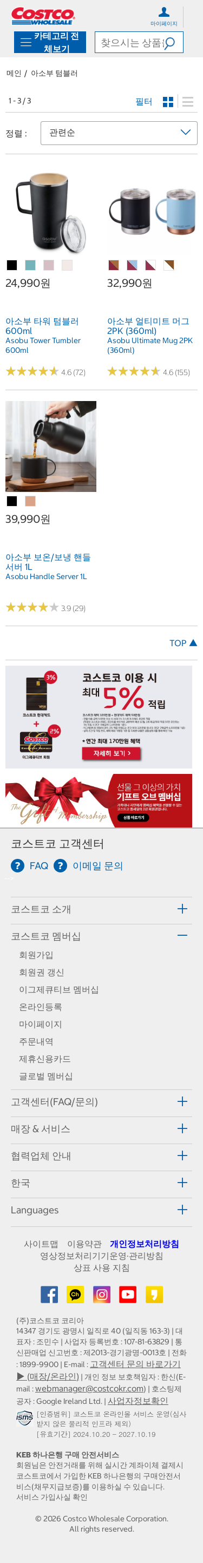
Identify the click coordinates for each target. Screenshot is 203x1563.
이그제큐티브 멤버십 (59, 989)
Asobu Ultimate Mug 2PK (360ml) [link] (150, 345)
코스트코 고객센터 (57, 843)
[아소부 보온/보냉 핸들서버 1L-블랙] (12, 502)
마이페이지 (40, 1024)
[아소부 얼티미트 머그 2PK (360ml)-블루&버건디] (133, 266)
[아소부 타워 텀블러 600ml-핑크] (49, 266)
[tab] (101, 909)
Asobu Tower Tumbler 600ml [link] (43, 345)
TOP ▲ (183, 643)
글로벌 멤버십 (46, 1076)
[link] (50, 250)
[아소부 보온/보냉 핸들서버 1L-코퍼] (31, 502)
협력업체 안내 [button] (41, 1156)
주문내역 (36, 1041)
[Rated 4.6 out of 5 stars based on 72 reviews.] (32, 371)
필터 (144, 101)
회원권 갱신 (41, 972)
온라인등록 (40, 1006)
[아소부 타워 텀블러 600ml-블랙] (12, 266)
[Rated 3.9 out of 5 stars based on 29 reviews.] (32, 607)
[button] (173, 42)
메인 (14, 73)
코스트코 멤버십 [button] (46, 936)
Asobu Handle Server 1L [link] (46, 576)
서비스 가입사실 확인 (52, 1497)
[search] (129, 42)
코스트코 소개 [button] (41, 909)
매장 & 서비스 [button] (40, 1128)
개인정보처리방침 (144, 1243)
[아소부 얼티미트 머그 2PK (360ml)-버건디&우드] (114, 266)
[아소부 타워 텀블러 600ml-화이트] (68, 266)
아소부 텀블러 (54, 73)
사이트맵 (41, 1243)
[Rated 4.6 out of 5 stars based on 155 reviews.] (134, 371)
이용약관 (84, 1243)
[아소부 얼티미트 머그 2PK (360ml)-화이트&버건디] (151, 266)
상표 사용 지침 (102, 1267)
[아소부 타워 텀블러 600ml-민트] (31, 266)
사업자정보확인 (138, 1400)
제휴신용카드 (45, 1058)
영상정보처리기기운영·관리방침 (101, 1255)
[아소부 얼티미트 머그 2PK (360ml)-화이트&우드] (169, 266)
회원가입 (36, 954)
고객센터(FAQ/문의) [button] (54, 1101)
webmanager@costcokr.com (89, 1388)
